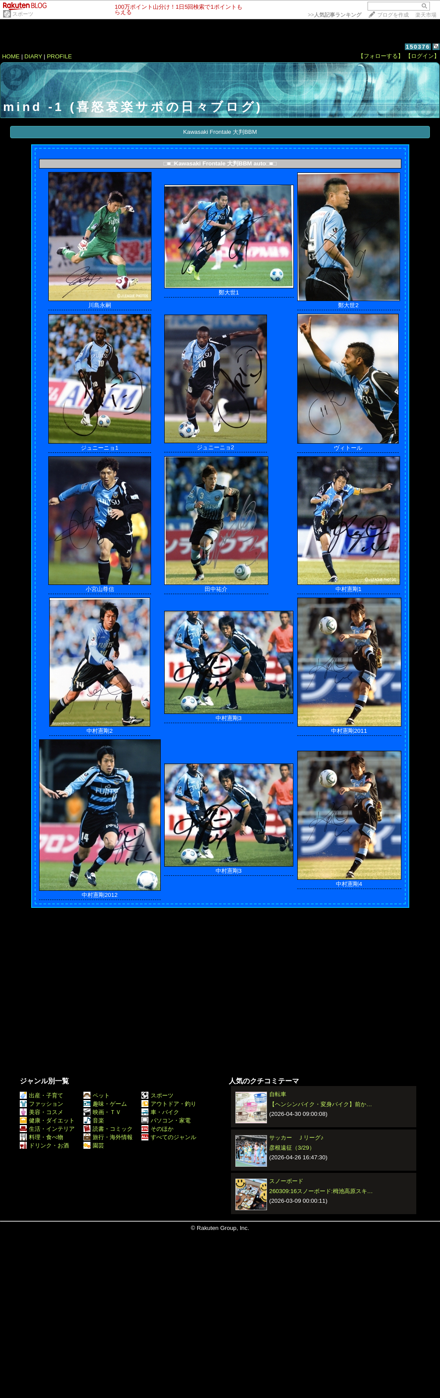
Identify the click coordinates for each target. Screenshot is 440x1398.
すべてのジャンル (168, 1137)
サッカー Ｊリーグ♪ (296, 1137)
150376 (418, 46)
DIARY (33, 56)
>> (334, 15)
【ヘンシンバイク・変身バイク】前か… (320, 1104)
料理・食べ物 (41, 1137)
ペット (96, 1095)
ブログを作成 (393, 15)
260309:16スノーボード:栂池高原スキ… (321, 1191)
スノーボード (286, 1181)
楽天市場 (425, 15)
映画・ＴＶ (102, 1112)
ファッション (41, 1103)
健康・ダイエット (47, 1120)
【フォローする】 (381, 56)
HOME (11, 56)
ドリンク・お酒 (44, 1145)
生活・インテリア (47, 1129)
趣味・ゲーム (105, 1103)
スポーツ (22, 14)
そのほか (157, 1129)
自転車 (277, 1094)
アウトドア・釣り (168, 1103)
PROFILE (59, 56)
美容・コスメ (41, 1112)
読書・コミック (108, 1129)
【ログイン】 (422, 56)
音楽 (93, 1120)
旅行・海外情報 (108, 1137)
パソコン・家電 (166, 1120)
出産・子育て (41, 1095)
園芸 (93, 1145)
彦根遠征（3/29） (292, 1147)
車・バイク (160, 1112)
